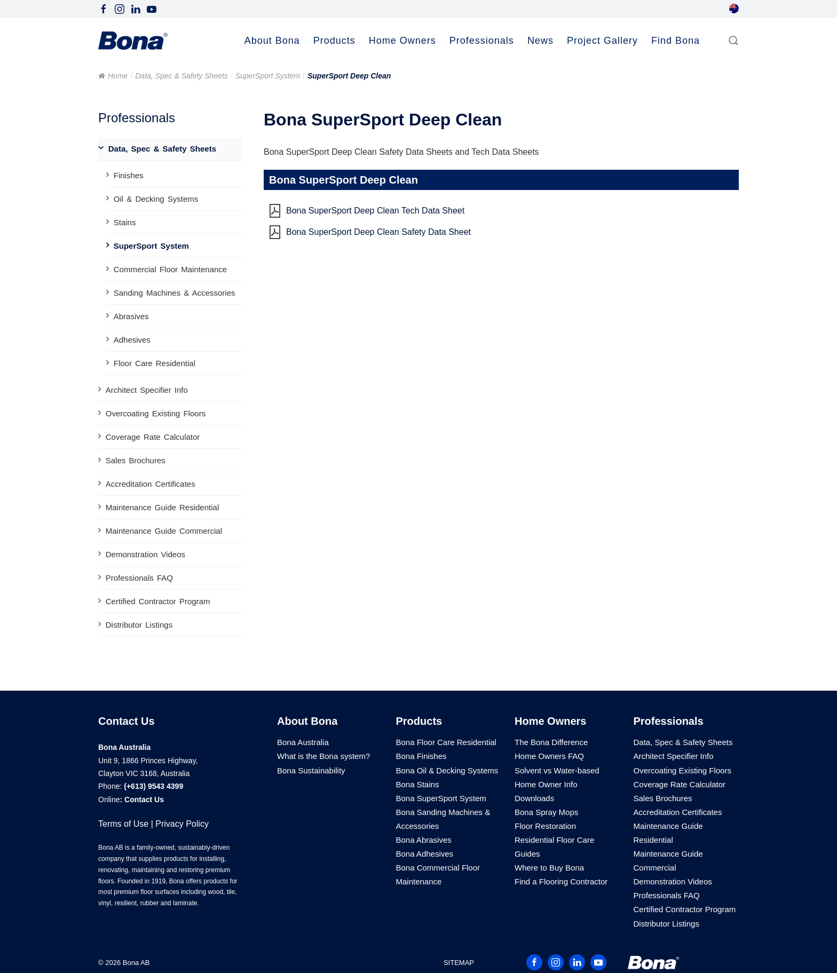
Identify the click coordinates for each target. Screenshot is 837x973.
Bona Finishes (421, 756)
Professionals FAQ (139, 577)
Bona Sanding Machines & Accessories (443, 819)
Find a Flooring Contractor (561, 881)
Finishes (129, 175)
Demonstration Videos (145, 554)
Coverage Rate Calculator (153, 436)
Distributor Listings (139, 624)
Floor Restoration (545, 825)
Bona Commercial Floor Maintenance (438, 874)
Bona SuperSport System (441, 798)
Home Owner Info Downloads (546, 791)
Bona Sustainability (311, 770)
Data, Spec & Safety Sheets (181, 76)
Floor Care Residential (154, 363)
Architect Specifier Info (147, 389)
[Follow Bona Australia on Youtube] (151, 8)
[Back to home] (133, 40)
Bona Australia (303, 742)
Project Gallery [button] (602, 40)
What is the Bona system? (323, 756)
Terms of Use (123, 823)
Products (419, 721)
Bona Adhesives (425, 853)
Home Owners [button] (402, 40)
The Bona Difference (551, 742)
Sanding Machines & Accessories (174, 292)
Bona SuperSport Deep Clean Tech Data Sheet (375, 210)
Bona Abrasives (424, 839)
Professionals (669, 721)
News (540, 40)
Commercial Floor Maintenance (170, 269)
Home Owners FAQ (549, 756)
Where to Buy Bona (549, 867)
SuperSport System (267, 76)
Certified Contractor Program (158, 601)
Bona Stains (417, 784)
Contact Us (144, 799)
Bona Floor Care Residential (446, 742)
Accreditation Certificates (150, 483)
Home (118, 76)
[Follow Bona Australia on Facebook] (103, 8)
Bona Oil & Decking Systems (447, 770)
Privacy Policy (182, 823)
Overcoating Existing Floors (156, 413)
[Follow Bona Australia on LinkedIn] (135, 8)
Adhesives (132, 339)
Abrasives (131, 316)
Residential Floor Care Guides (554, 846)
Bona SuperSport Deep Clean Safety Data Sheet (378, 231)
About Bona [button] (272, 40)
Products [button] (334, 40)
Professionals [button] (481, 40)
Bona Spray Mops (546, 812)
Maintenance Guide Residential (162, 507)
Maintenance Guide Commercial (164, 530)
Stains (125, 222)
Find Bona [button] (675, 40)
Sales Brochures (135, 460)
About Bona (307, 721)
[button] (733, 40)
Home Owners (550, 721)
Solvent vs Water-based (557, 770)
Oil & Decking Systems (156, 198)
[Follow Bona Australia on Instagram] (119, 8)
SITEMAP (459, 963)
